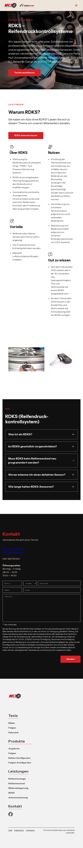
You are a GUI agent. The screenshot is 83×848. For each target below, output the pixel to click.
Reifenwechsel (16, 783)
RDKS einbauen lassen (25, 135)
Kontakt (15, 806)
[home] (20, 5)
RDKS (11, 792)
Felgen (12, 727)
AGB (10, 830)
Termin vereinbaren (24, 72)
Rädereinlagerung (18, 788)
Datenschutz (19, 830)
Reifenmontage (17, 778)
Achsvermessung (18, 797)
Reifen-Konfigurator (19, 758)
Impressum (30, 830)
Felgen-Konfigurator (19, 762)
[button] (76, 5)
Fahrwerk (13, 732)
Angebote (14, 748)
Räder (11, 723)
